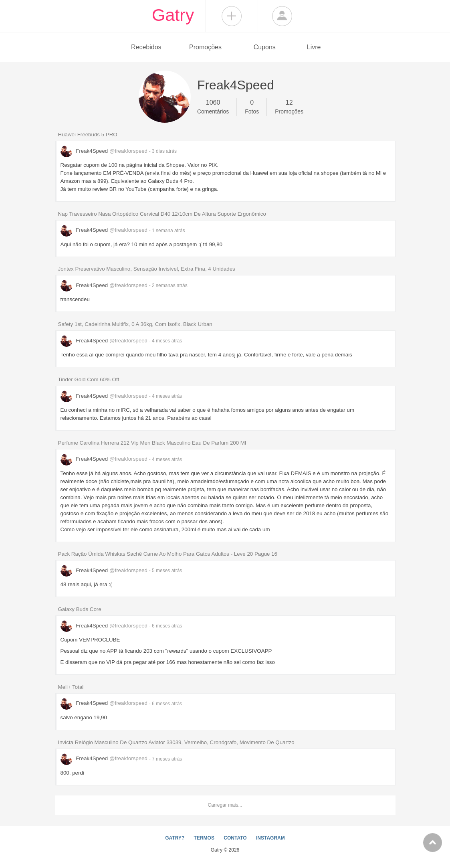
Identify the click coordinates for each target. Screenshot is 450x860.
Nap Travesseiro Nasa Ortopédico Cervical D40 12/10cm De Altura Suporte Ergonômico (162, 214)
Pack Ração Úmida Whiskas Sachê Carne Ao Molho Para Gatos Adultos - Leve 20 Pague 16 (168, 554)
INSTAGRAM (270, 838)
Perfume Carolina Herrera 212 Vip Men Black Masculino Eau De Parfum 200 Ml (152, 443)
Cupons (265, 47)
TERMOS (204, 838)
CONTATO (235, 838)
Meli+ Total (71, 687)
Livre (314, 47)
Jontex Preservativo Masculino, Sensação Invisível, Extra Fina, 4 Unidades (146, 269)
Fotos (252, 106)
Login (282, 16)
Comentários (213, 106)
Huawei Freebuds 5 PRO (87, 135)
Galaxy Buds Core (79, 609)
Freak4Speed (105, 151)
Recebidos (146, 47)
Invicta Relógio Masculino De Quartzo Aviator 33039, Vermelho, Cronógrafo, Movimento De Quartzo (176, 742)
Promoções (205, 47)
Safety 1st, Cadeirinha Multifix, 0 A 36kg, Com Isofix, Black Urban (135, 324)
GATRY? (174, 838)
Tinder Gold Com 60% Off (88, 379)
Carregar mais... (225, 805)
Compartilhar (232, 16)
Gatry (173, 14)
